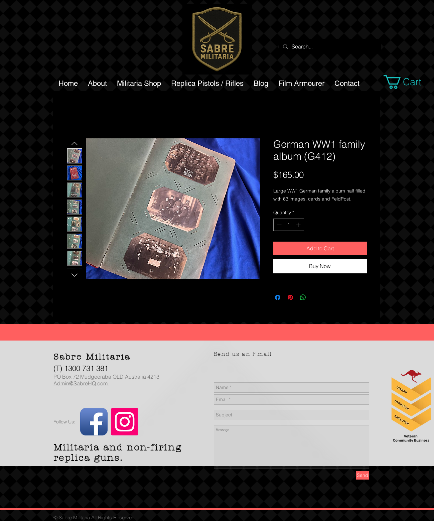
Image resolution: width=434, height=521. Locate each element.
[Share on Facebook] (278, 297)
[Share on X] (316, 297)
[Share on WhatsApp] (303, 297)
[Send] (362, 475)
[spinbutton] (289, 225)
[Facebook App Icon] (94, 421)
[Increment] (299, 225)
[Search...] (329, 46)
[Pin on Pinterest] (290, 297)
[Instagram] (124, 421)
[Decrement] (278, 225)
